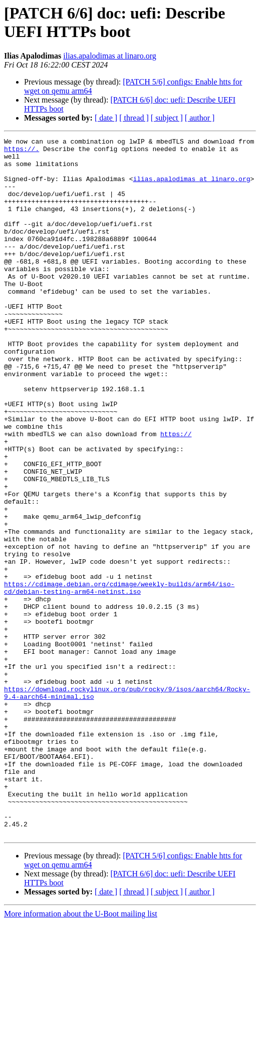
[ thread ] (134, 118)
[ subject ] (167, 118)
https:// (175, 493)
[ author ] (200, 118)
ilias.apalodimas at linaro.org (109, 56)
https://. (21, 151)
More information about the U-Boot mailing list (80, 1053)
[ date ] (106, 118)
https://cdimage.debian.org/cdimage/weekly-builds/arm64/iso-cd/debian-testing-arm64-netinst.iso (119, 678)
